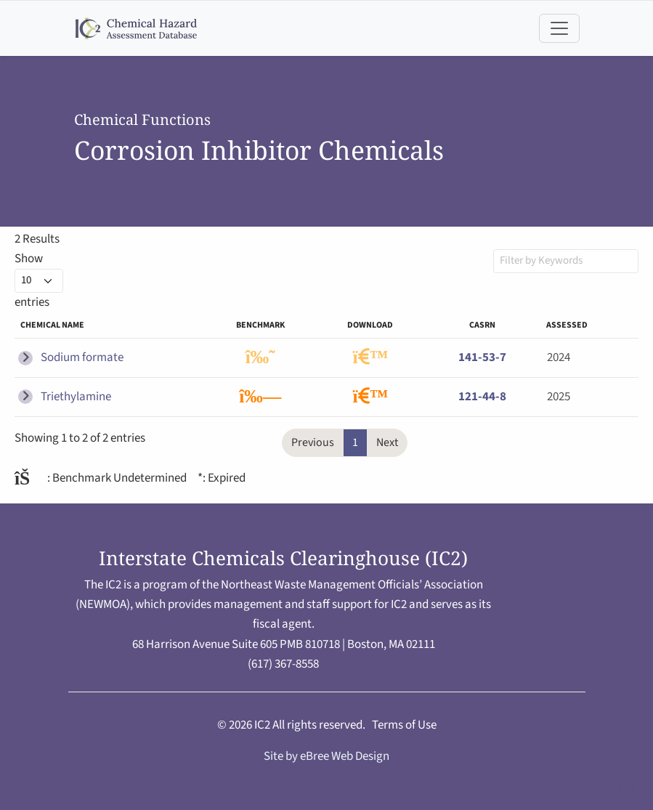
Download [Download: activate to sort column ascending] (370, 325)
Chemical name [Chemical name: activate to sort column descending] (52, 325)
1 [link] (355, 442)
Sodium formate (82, 357)
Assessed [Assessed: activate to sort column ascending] (567, 325)
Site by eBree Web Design (326, 756)
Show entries (39, 280)
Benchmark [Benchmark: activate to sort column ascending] (260, 325)
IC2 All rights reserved (308, 725)
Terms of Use (404, 725)
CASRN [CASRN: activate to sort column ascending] (482, 325)
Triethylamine (76, 396)
